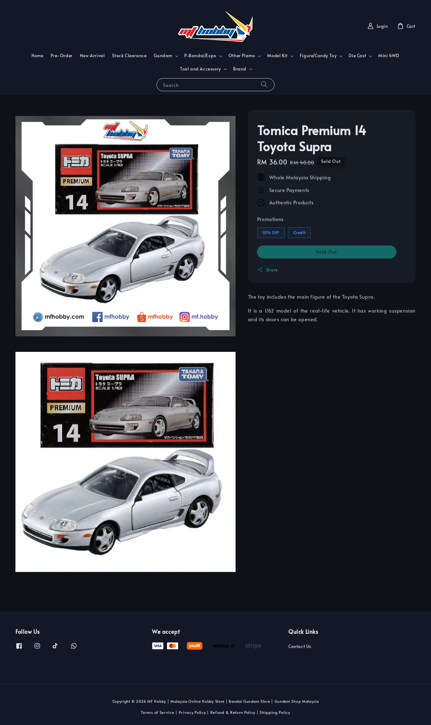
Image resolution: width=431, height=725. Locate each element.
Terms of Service (157, 712)
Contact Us (299, 646)
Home (37, 55)
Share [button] (267, 270)
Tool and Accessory (200, 69)
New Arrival (92, 55)
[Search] (264, 85)
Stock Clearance (129, 55)
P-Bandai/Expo (200, 55)
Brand (239, 69)
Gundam (163, 55)
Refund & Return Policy (232, 712)
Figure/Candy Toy (318, 55)
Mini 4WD (389, 55)
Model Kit (277, 55)
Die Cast (357, 55)
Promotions (270, 218)
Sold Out (326, 251)
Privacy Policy (192, 712)
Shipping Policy (275, 712)
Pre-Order (61, 55)
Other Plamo (241, 55)
